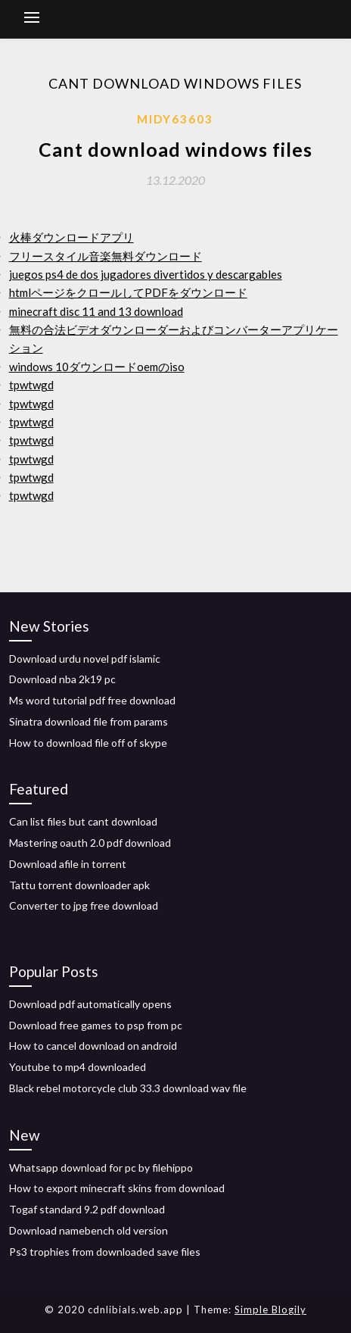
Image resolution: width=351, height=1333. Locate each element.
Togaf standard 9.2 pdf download (87, 1209)
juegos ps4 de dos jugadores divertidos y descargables (145, 274)
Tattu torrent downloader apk (79, 885)
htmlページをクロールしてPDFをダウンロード (128, 292)
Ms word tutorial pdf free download (92, 700)
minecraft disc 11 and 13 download (96, 311)
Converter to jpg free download (83, 905)
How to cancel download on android (93, 1045)
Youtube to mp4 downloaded (77, 1066)
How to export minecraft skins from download (117, 1188)
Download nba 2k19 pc (62, 679)
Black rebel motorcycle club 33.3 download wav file (128, 1088)
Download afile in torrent (67, 863)
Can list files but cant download (83, 821)
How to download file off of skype (88, 742)
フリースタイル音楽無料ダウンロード (105, 256)
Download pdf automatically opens (90, 1003)
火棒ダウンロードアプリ (71, 237)
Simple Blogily (270, 1309)
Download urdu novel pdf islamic (84, 658)
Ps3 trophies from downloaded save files (104, 1251)
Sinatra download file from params (88, 721)
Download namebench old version (88, 1230)
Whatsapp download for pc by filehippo (101, 1167)
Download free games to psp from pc (95, 1025)
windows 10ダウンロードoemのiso (97, 366)
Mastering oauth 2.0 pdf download (90, 842)
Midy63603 (175, 119)
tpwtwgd (31, 385)
